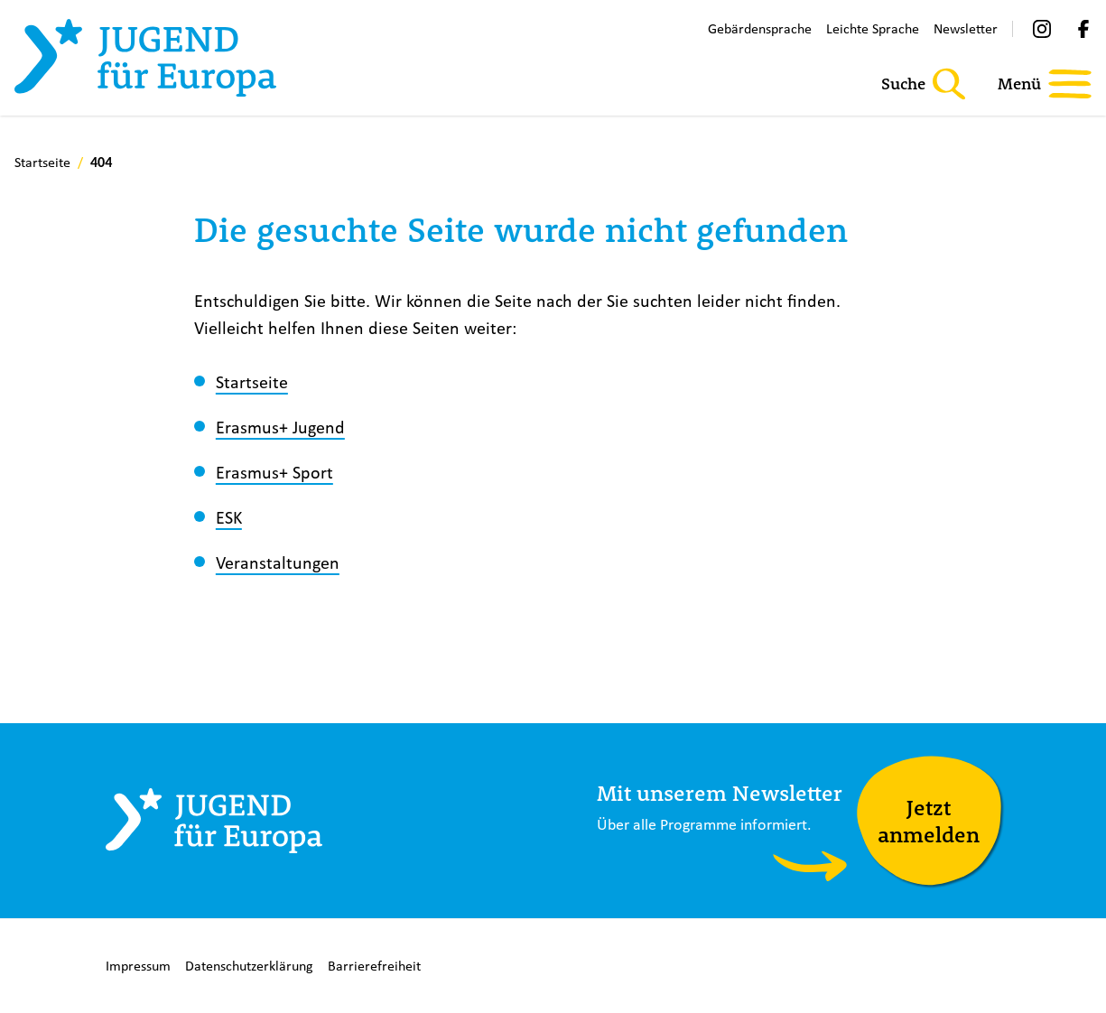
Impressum (138, 965)
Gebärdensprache (760, 28)
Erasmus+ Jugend (280, 426)
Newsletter (966, 28)
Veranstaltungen (277, 562)
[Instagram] (1042, 29)
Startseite (252, 381)
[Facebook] (1083, 29)
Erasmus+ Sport (274, 472)
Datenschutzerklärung (249, 965)
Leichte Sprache (872, 28)
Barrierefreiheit (374, 965)
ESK (229, 517)
